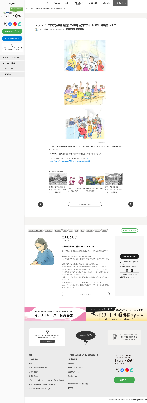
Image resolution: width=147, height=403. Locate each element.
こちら (87, 158)
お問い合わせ (107, 3)
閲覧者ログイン (12, 31)
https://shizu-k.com (128, 267)
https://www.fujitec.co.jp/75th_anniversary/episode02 (69, 161)
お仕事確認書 (72, 359)
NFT (70, 388)
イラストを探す (9, 63)
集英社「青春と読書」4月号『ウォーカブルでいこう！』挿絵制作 (113, 183)
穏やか (97, 230)
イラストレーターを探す (12, 58)
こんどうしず (43, 29)
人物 (65, 230)
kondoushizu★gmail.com (129, 263)
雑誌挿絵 (57, 230)
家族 (76, 230)
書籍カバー (48, 230)
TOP (30, 355)
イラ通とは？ (33, 359)
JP (10, 4)
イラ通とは (56, 3)
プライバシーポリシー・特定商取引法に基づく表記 (46, 380)
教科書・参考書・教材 (35, 230)
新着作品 (7, 74)
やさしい (89, 230)
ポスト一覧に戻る (84, 204)
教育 (82, 230)
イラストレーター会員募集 (78, 3)
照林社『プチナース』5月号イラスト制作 (76, 183)
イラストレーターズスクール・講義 (42, 385)
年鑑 (66, 3)
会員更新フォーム (74, 372)
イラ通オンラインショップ (78, 384)
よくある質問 (93, 3)
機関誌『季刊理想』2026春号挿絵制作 (95, 183)
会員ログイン (120, 3)
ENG (14, 4)
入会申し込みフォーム (75, 368)
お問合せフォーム (129, 256)
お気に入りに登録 (129, 230)
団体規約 (71, 363)
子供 (70, 230)
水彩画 (104, 230)
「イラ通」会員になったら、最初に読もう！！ (84, 355)
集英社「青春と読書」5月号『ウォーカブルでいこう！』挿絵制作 (58, 183)
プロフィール (85, 294)
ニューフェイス (9, 69)
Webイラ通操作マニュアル (39, 389)
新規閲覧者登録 (12, 38)
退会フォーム (72, 376)
